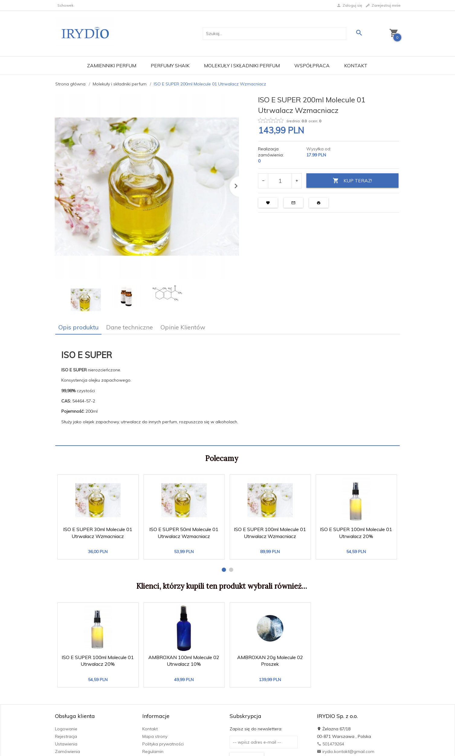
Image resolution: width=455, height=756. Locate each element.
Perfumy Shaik (170, 65)
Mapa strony (154, 736)
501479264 (330, 744)
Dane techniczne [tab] (129, 327)
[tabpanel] (227, 389)
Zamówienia (67, 751)
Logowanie (66, 729)
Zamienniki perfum (111, 65)
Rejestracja (66, 736)
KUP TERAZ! (352, 181)
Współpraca (312, 65)
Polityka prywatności (163, 744)
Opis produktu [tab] (78, 327)
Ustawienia (66, 744)
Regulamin (152, 751)
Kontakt (355, 65)
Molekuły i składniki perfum (242, 65)
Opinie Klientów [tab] (182, 327)
